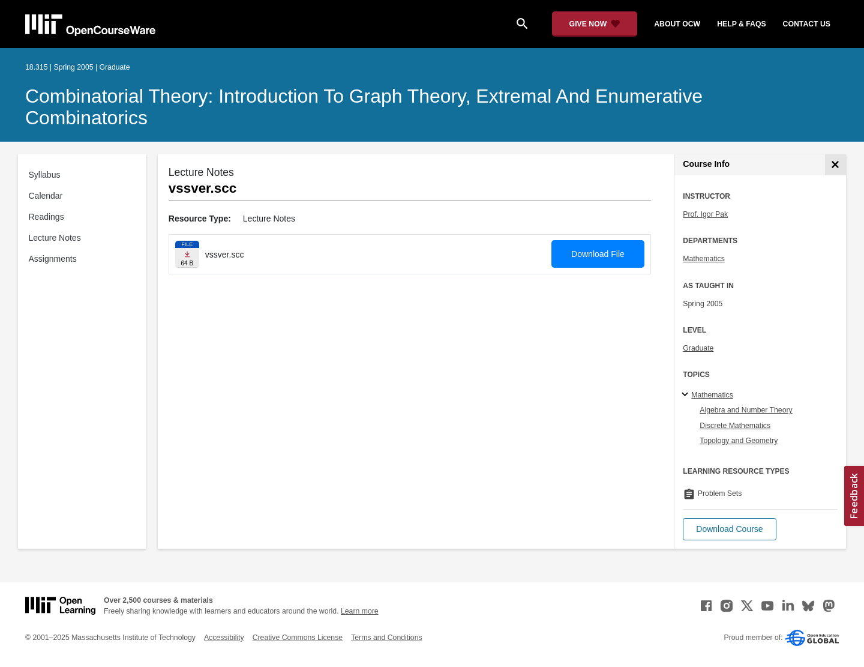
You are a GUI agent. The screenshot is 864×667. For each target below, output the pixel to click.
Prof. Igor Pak (705, 214)
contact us (806, 24)
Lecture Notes (55, 238)
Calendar (46, 196)
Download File (598, 254)
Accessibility (224, 637)
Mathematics (703, 259)
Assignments (53, 259)
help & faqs (741, 24)
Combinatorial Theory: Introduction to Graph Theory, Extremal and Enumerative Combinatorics (364, 106)
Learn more (360, 611)
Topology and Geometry (739, 440)
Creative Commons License (298, 637)
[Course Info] (835, 164)
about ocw (677, 24)
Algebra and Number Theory (746, 410)
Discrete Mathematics (735, 425)
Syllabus (45, 175)
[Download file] (187, 254)
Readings (46, 217)
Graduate (698, 348)
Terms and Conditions (386, 637)
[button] (729, 529)
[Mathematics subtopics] (687, 395)
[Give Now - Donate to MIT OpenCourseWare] (595, 24)
